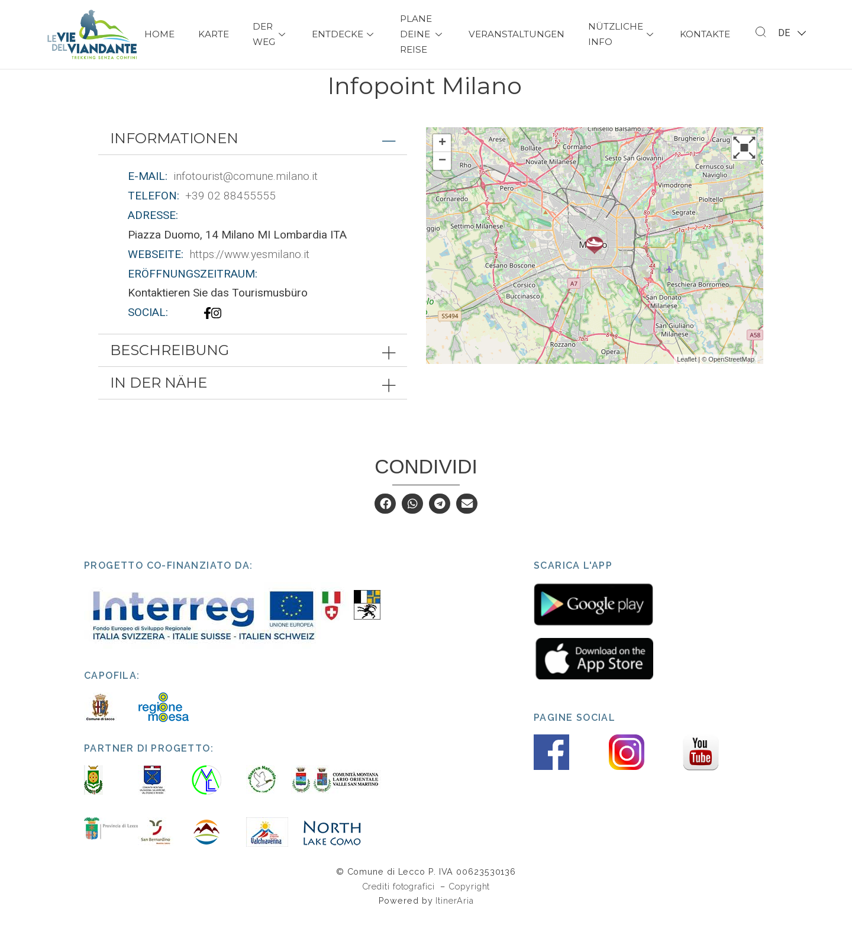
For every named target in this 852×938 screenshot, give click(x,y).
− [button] (442, 182)
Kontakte (705, 34)
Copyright (469, 907)
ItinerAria (454, 922)
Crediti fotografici (400, 907)
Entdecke (344, 34)
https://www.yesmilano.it (249, 275)
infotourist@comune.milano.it (245, 197)
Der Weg (270, 34)
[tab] (252, 160)
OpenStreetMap (731, 380)
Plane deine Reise (422, 34)
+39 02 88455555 (230, 217)
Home (159, 34)
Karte (213, 34)
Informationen (174, 159)
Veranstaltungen (516, 34)
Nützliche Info (622, 34)
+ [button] (442, 164)
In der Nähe (158, 403)
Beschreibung (169, 371)
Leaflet (686, 380)
